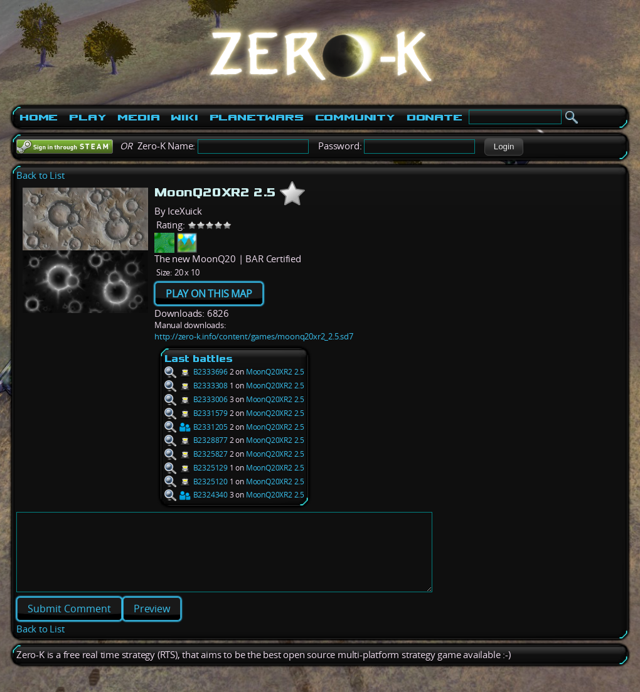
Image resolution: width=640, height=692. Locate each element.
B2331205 (196, 427)
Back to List (40, 175)
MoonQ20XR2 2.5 (275, 371)
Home (38, 117)
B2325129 (196, 467)
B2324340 (196, 494)
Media (138, 117)
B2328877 (196, 440)
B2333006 (196, 399)
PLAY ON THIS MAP (209, 294)
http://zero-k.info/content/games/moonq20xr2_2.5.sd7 (253, 336)
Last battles (198, 358)
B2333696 (196, 371)
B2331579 (196, 413)
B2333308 (196, 385)
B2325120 (196, 481)
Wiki (184, 117)
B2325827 (196, 454)
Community (355, 117)
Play (87, 117)
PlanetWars (257, 117)
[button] (503, 147)
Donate (434, 117)
